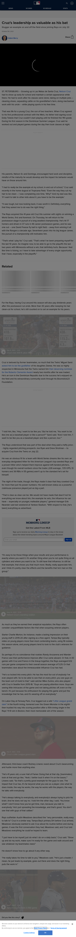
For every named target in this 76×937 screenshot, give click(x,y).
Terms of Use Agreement (58, 928)
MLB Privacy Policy (40, 928)
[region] (38, 928)
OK (45, 933)
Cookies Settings (29, 933)
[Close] (72, 924)
